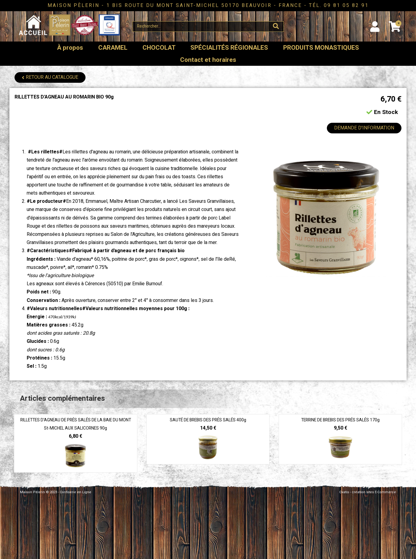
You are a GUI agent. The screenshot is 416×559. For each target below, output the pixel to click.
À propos (70, 47)
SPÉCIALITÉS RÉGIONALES (229, 47)
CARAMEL (112, 47)
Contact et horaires (208, 60)
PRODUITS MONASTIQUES (321, 47)
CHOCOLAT (159, 47)
